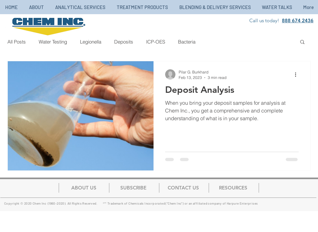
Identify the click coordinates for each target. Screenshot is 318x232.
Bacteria (186, 42)
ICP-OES (155, 42)
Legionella (90, 42)
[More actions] (298, 74)
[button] (302, 42)
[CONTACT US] (183, 187)
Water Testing (53, 42)
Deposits (123, 42)
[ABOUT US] (83, 187)
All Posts (16, 42)
